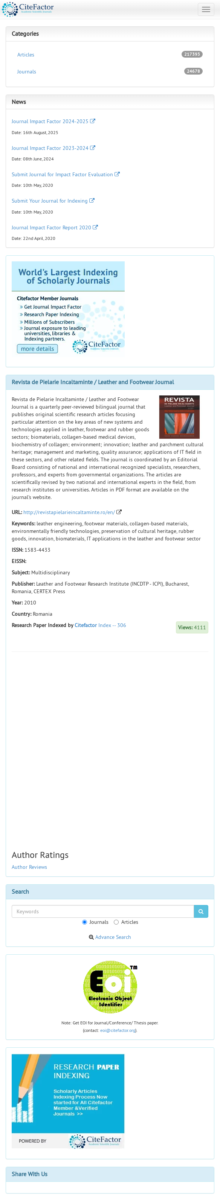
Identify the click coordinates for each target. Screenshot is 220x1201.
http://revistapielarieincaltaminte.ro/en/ (69, 512)
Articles (110, 54)
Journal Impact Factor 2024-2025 (53, 121)
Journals (110, 71)
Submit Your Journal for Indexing (53, 200)
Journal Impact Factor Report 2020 (55, 227)
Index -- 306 (112, 625)
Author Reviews (29, 867)
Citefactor (86, 625)
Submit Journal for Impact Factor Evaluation (66, 174)
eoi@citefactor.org (117, 1030)
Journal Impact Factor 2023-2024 (53, 148)
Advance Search (113, 937)
